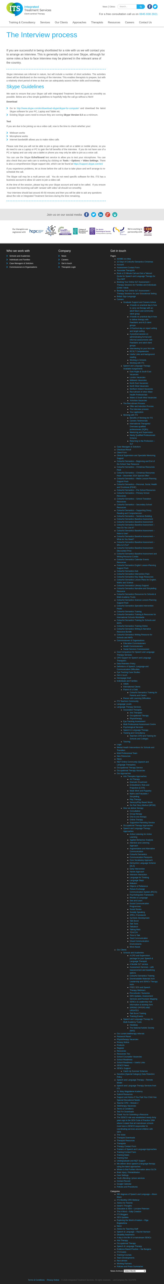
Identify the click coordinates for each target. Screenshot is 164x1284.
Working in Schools (138, 360)
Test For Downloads (125, 1112)
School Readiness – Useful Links (131, 1062)
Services (45, 22)
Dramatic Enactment (138, 782)
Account (120, 265)
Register (120, 1048)
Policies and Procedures (127, 1187)
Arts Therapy (122, 1240)
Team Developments (125, 1258)
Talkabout (134, 927)
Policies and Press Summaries (130, 1266)
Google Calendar (124, 1184)
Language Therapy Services (129, 707)
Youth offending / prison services (131, 1178)
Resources (114, 22)
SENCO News (123, 1065)
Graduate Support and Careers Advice (139, 302)
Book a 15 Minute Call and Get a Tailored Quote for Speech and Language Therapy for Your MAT (136, 276)
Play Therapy (135, 799)
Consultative (135, 811)
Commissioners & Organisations (23, 267)
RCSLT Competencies (139, 351)
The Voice (121, 1135)
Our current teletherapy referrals (130, 1033)
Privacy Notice (123, 1042)
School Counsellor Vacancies (129, 1057)
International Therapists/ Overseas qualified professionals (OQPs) (140, 427)
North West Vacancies (139, 386)
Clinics (112, 7)
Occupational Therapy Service (130, 768)
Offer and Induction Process (142, 406)
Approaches (79, 22)
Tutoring (126, 742)
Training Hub (122, 1158)
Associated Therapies (132, 710)
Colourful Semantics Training (129, 611)
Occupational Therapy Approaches (138, 825)
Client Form (122, 452)
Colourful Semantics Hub (127, 571)
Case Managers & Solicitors (21, 263)
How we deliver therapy (133, 808)
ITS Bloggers (122, 1214)
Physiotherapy (136, 718)
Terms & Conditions (125, 1109)
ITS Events (121, 1252)
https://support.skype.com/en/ (88, 164)
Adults (126, 684)
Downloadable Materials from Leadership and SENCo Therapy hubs (144, 982)
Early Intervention (137, 869)
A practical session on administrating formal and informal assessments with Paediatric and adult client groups (141, 340)
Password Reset (124, 1036)
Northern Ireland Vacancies (141, 389)
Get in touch (66, 263)
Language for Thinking (139, 877)
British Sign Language (126, 296)
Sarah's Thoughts (124, 1206)
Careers (129, 22)
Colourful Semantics (138, 854)
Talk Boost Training (138, 1013)
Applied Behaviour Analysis (141, 840)
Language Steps (137, 880)
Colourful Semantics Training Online (132, 626)
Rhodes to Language (139, 898)
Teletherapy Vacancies (126, 1106)
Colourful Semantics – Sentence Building (134, 516)
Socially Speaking (137, 912)
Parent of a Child (130, 689)
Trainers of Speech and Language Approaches (137, 1149)
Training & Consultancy (22, 22)
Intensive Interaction (138, 875)
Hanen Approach (137, 872)
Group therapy (136, 814)
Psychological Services (133, 727)
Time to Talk (135, 935)
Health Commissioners (133, 646)
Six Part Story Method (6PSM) (143, 805)
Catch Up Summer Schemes (135, 1071)
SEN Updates (123, 1217)
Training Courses (124, 1255)
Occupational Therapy (139, 716)
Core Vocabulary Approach (141, 860)
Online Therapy (136, 820)
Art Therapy (135, 779)
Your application (136, 412)
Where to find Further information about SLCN (136, 1169)
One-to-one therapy (138, 817)
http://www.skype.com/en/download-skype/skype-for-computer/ (48, 108)
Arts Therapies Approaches (135, 776)
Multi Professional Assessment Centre (139, 724)
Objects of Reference (139, 886)
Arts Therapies (136, 713)
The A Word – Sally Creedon (129, 1211)
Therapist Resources (126, 1140)
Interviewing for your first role (142, 348)
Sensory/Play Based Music (141, 802)
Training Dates (123, 1155)
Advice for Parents (125, 1203)
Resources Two (123, 1054)
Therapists (97, 22)
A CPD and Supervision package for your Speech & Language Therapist (141, 958)
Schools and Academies (19, 256)
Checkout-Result (124, 450)
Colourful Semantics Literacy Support (133, 585)
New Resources (124, 756)
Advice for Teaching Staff (127, 1229)
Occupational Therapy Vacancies (131, 770)
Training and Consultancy (134, 733)
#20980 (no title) (124, 259)
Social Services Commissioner (136, 649)
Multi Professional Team (127, 753)
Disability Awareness (126, 1235)
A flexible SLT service (139, 964)
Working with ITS (137, 363)
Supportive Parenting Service (142, 822)
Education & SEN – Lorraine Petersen (133, 1209)
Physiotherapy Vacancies (127, 1039)
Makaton (133, 883)
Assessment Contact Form (128, 267)
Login (119, 744)
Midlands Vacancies (138, 380)
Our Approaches (124, 773)
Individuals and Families (19, 260)
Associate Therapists (126, 270)
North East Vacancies (139, 383)
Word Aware (135, 947)
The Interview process (139, 409)
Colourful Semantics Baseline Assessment (135, 519)
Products (120, 1045)
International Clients (131, 687)
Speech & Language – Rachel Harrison (133, 1232)
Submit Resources (125, 1094)
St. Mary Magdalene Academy (130, 1091)
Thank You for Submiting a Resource (132, 1114)
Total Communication (139, 938)
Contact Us (145, 22)
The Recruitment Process (134, 403)
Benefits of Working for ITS (141, 418)
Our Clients (61, 22)
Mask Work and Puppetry (140, 791)
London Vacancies (138, 377)
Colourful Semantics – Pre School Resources (136, 490)
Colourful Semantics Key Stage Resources (135, 577)
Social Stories (135, 909)
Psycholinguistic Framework (142, 895)
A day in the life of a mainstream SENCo (134, 1237)
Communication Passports (141, 857)
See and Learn (136, 901)
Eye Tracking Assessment (134, 721)
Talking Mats (135, 929)
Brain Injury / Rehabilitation (128, 1172)
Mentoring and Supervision (141, 432)
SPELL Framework (138, 915)
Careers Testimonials (139, 421)
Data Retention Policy (126, 663)
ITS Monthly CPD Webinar (128, 1200)
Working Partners (124, 1263)
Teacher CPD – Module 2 (127, 1103)
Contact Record (123, 1181)
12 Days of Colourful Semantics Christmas (135, 262)
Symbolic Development (140, 918)
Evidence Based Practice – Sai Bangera (134, 1249)
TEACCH (134, 932)
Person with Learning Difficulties (137, 698)
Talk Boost (134, 921)
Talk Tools (134, 924)
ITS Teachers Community (128, 701)
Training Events (136, 1016)
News (105, 7)
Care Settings (123, 1175)
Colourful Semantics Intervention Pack (133, 574)
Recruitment (122, 1261)
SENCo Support (124, 1068)
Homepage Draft (124, 678)
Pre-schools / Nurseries (140, 993)
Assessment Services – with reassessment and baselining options (142, 970)
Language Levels (124, 704)
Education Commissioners (134, 643)
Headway (134, 1025)
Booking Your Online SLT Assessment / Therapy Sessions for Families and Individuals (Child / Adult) (136, 285)
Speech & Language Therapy (135, 730)
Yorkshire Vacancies (138, 400)
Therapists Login (68, 267)
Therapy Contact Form (126, 1146)
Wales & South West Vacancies (143, 398)
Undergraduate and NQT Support (131, 1161)
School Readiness (124, 1060)
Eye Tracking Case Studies (128, 672)
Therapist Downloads (126, 1138)
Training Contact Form (126, 1152)
